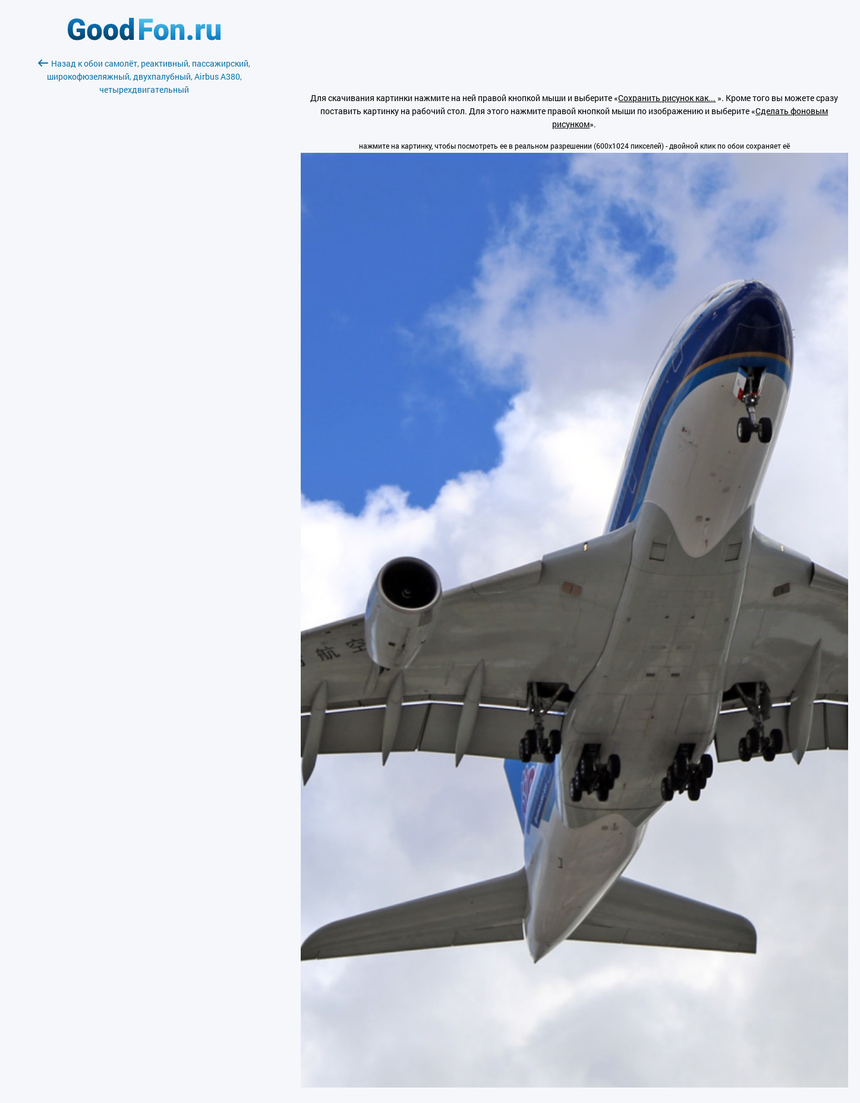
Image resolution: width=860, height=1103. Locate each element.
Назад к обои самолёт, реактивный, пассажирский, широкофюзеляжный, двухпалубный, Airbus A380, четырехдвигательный (144, 76)
